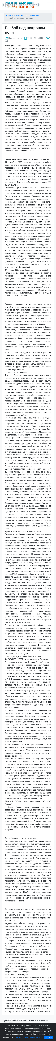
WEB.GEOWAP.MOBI (14, 16)
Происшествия (32, 16)
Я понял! (49, 1037)
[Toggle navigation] (50, 5)
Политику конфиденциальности (28, 1037)
